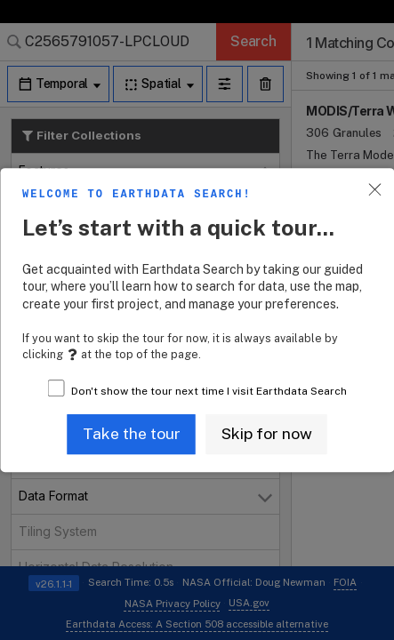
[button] (132, 434)
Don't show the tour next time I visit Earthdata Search (209, 391)
